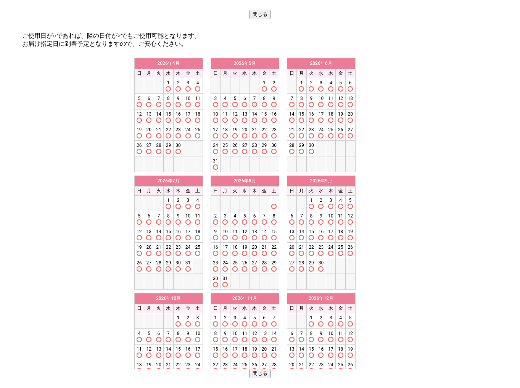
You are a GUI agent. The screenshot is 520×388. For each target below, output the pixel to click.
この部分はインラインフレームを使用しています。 (260, 211)
